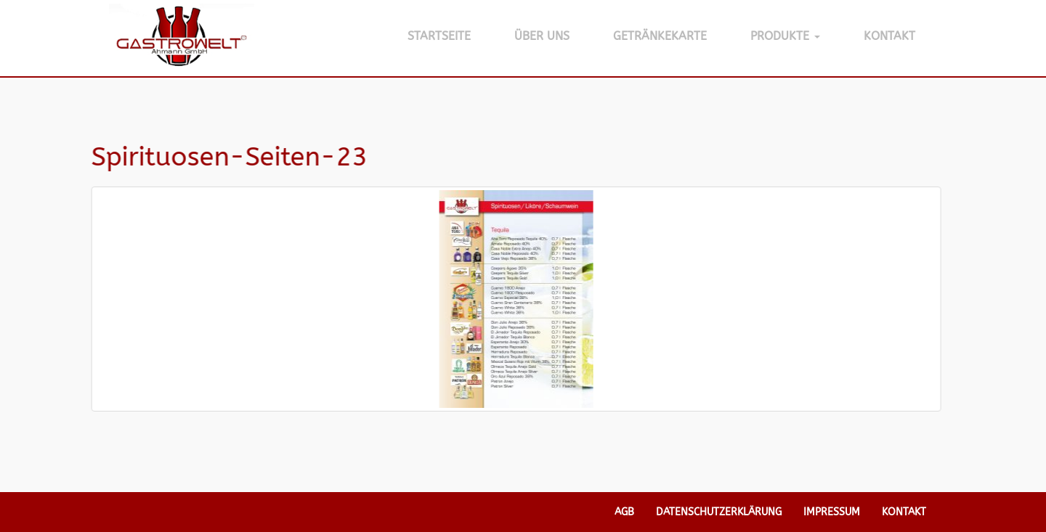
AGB (624, 512)
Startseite (439, 36)
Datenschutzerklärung (719, 512)
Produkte (785, 36)
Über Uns (541, 36)
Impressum (831, 512)
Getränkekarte (660, 36)
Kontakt (889, 36)
